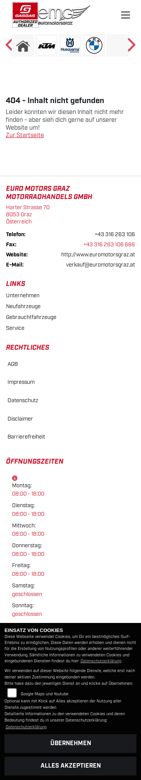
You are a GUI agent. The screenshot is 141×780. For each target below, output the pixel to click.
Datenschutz (23, 400)
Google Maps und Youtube (44, 694)
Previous (10, 47)
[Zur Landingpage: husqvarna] (70, 45)
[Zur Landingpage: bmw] (94, 45)
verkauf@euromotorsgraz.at (100, 264)
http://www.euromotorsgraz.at (98, 254)
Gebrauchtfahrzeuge (31, 317)
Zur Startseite (25, 135)
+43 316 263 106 (115, 234)
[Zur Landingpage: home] (23, 45)
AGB (13, 364)
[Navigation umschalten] (125, 14)
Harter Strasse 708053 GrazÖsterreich (28, 214)
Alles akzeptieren (71, 766)
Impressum (21, 382)
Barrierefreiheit (26, 436)
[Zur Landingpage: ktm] (46, 45)
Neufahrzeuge (23, 306)
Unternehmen (22, 295)
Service (15, 328)
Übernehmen (70, 743)
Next (130, 47)
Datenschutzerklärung (100, 661)
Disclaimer (20, 418)
